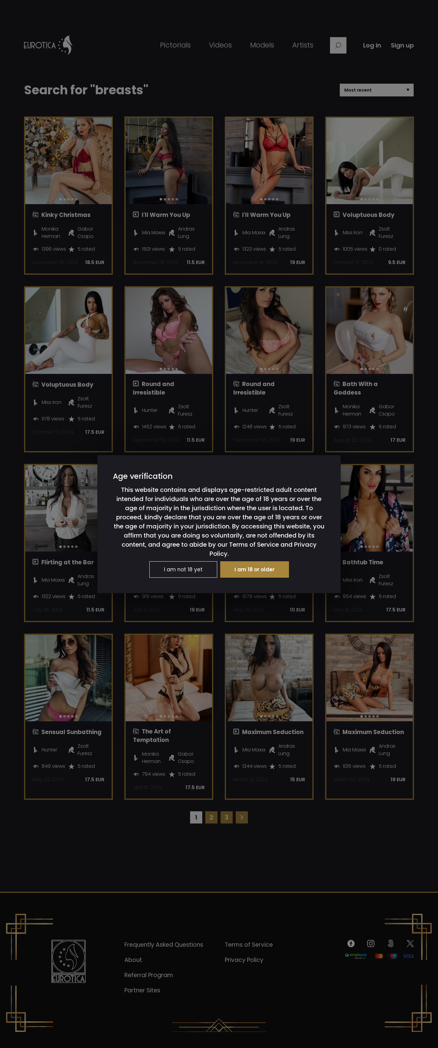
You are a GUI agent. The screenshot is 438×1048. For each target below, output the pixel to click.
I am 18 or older (255, 569)
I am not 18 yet (183, 569)
